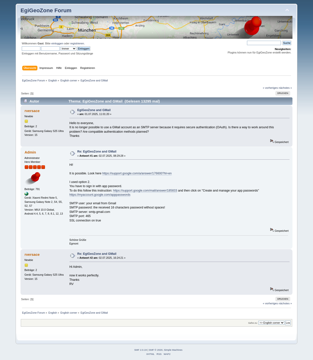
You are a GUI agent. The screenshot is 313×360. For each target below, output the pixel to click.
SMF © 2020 (156, 349)
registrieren (77, 43)
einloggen (57, 43)
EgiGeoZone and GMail (94, 110)
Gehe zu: (253, 322)
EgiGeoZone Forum (46, 10)
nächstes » (285, 87)
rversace (32, 111)
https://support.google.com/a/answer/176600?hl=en (137, 173)
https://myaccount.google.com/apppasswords (100, 194)
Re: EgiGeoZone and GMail (96, 151)
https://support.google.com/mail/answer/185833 (145, 190)
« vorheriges (270, 87)
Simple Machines (173, 349)
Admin (30, 152)
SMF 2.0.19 (140, 349)
